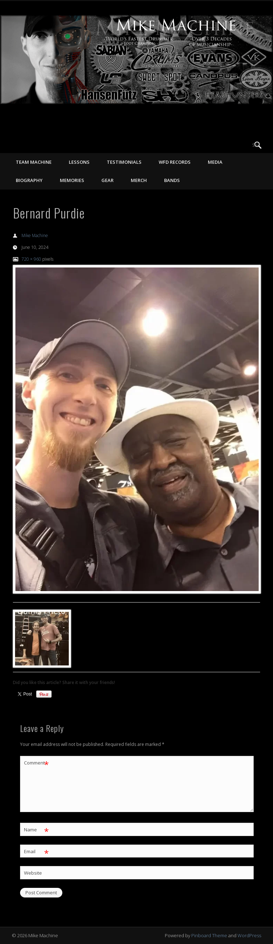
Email (36, 851)
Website (33, 873)
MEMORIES (72, 180)
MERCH (139, 180)
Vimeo (243, 145)
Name (36, 829)
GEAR (107, 180)
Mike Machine (34, 235)
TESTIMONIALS (124, 162)
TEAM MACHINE (34, 162)
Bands (172, 180)
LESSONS (79, 162)
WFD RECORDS (175, 162)
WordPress (249, 935)
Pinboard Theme (209, 935)
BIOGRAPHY (29, 180)
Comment (36, 763)
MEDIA (215, 162)
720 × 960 (31, 259)
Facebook (228, 145)
